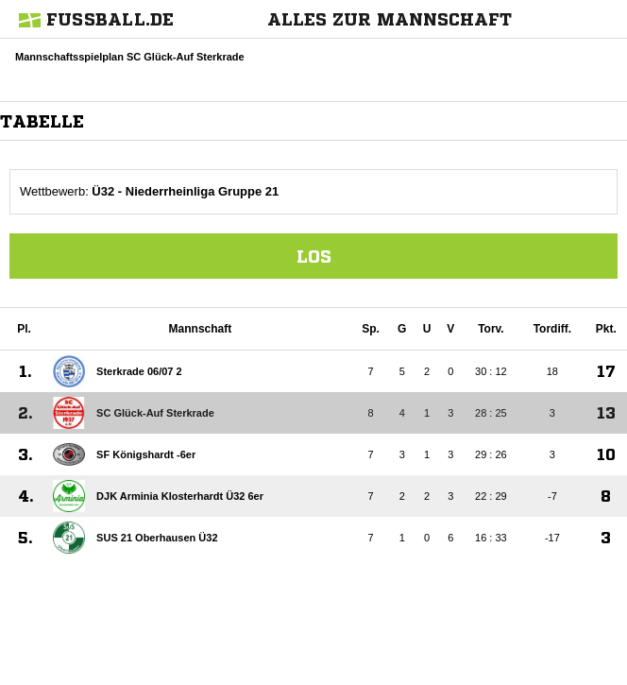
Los (314, 256)
